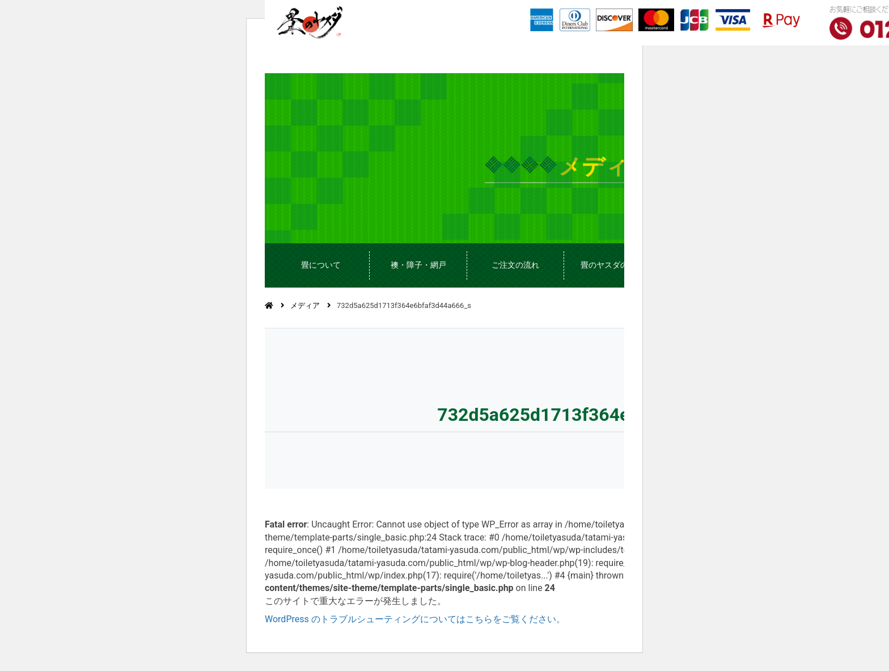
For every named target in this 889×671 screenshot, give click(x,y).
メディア (305, 305)
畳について (321, 264)
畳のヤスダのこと (612, 264)
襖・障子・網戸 (418, 264)
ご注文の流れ (515, 264)
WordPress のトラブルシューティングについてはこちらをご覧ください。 (415, 619)
